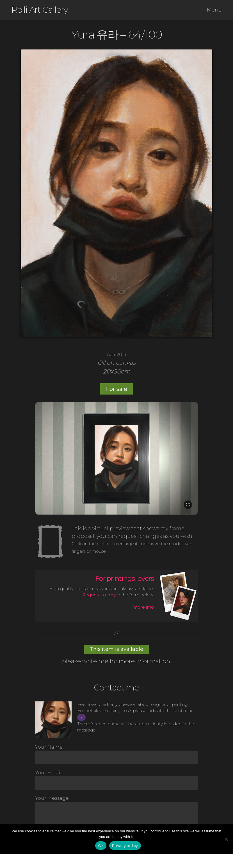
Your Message (116, 815)
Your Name (116, 754)
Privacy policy (125, 845)
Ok (101, 845)
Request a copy (99, 594)
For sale (116, 389)
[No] (226, 839)
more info (143, 607)
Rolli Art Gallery (39, 10)
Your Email (116, 780)
